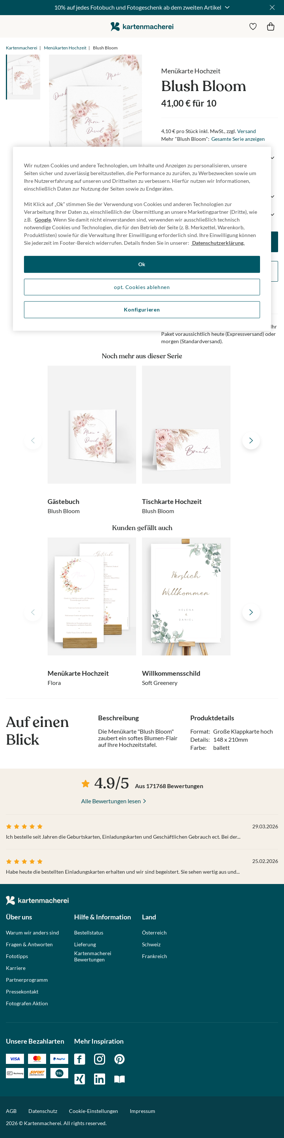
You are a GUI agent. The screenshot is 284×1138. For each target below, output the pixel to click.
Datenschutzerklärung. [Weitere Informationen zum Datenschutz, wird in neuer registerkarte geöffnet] (218, 243)
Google (43, 219)
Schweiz (151, 944)
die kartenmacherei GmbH (142, 26)
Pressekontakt (22, 992)
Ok (142, 264)
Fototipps (17, 956)
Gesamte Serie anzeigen (238, 139)
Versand (246, 131)
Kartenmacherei (21, 48)
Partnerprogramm (27, 980)
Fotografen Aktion (27, 1003)
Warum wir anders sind (32, 933)
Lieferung (85, 944)
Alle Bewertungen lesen (111, 800)
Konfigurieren (142, 309)
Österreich (154, 933)
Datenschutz (42, 1111)
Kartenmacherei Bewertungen (92, 956)
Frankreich (154, 956)
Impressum (142, 1111)
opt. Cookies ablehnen (142, 287)
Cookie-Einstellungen (93, 1111)
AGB (11, 1111)
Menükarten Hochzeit (65, 48)
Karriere (15, 968)
